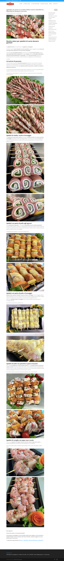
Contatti (55, 3)
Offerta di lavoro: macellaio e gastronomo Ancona (52, 28)
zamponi (8, 13)
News (50, 3)
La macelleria (26, 3)
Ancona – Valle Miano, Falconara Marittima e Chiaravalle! (31, 540)
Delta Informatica (18, 559)
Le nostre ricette (19, 13)
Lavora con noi (44, 3)
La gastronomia (35, 3)
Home (20, 3)
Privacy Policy (46, 554)
